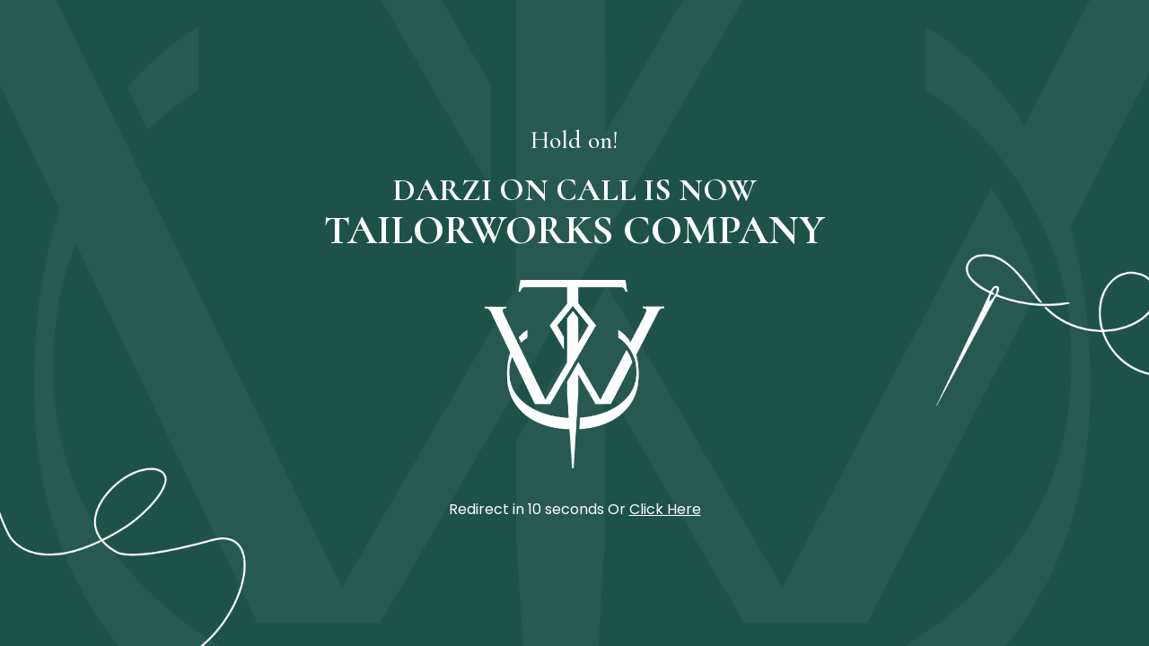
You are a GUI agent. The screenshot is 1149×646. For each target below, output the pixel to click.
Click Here (665, 509)
